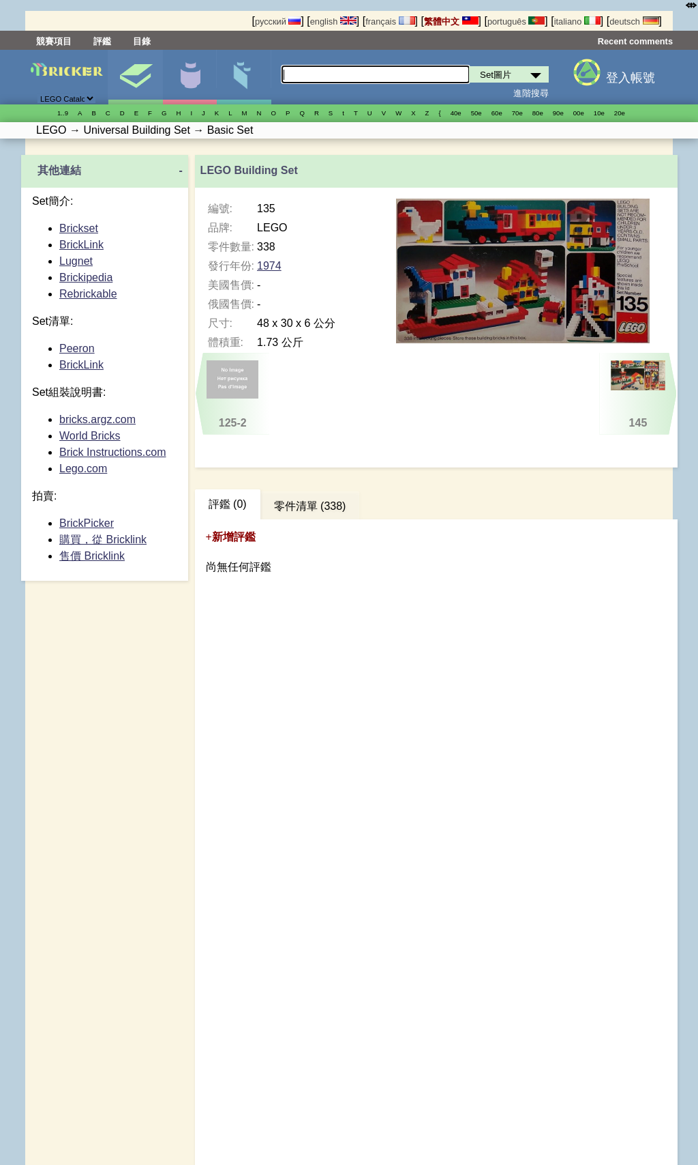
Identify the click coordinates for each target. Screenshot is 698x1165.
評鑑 (102, 41)
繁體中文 (451, 21)
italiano (577, 21)
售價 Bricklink (92, 556)
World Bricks (90, 436)
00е (578, 113)
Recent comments (635, 41)
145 (637, 394)
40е (456, 113)
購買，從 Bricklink (103, 539)
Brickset (78, 228)
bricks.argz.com (97, 419)
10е (599, 113)
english (333, 21)
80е (537, 113)
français (389, 21)
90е (558, 113)
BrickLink (81, 244)
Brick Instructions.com (112, 452)
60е (496, 113)
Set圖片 (135, 77)
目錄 (142, 41)
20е (619, 113)
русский (278, 21)
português (516, 21)
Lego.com (83, 468)
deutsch (633, 21)
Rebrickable (88, 294)
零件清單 (244, 77)
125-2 (232, 394)
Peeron (77, 348)
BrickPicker (86, 523)
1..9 (62, 113)
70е (517, 113)
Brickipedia (85, 277)
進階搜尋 (531, 93)
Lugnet (76, 261)
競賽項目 (54, 41)
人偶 (190, 77)
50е (476, 113)
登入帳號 (630, 78)
